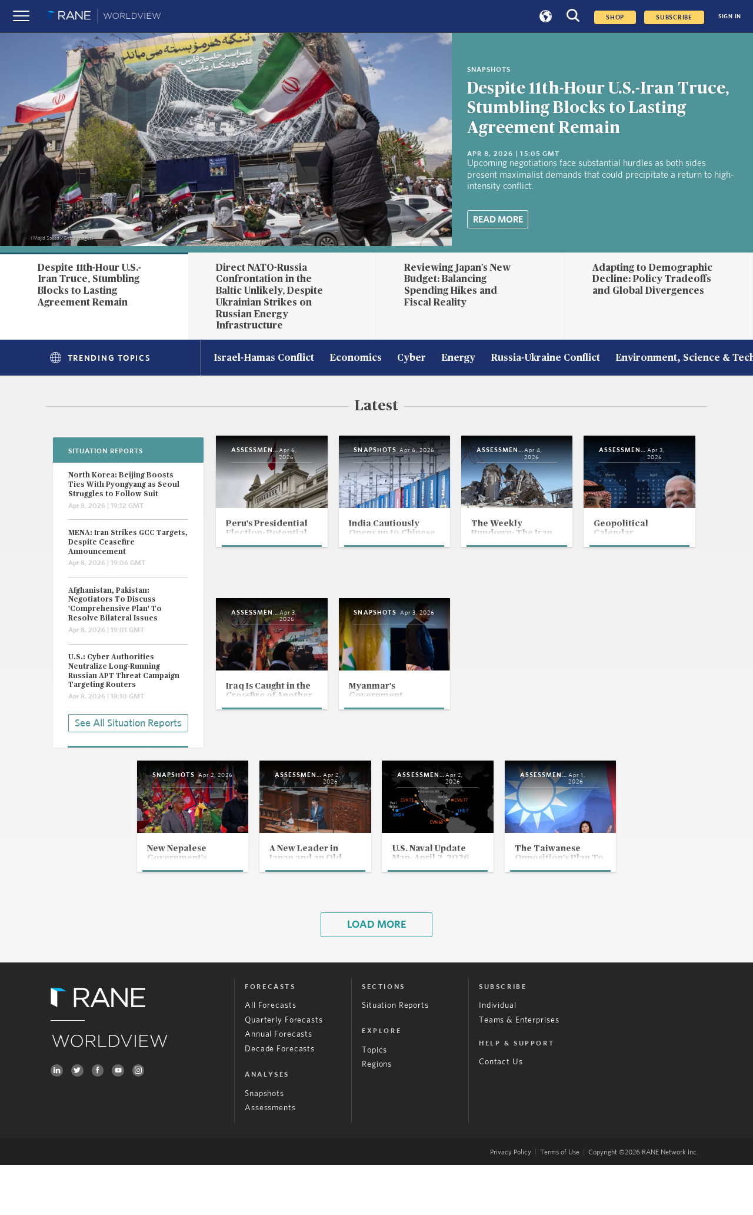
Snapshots (264, 1143)
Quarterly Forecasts (283, 1069)
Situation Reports (395, 1055)
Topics (374, 1100)
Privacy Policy (510, 1202)
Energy (458, 358)
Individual (498, 1055)
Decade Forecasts (280, 1099)
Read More (498, 219)
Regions (377, 1114)
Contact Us (501, 1112)
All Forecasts (270, 1055)
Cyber (411, 358)
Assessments (270, 1158)
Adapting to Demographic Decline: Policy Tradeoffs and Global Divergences (652, 279)
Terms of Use (559, 1202)
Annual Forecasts (278, 1084)
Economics (355, 358)
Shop (615, 17)
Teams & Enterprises (519, 1069)
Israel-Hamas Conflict (264, 358)
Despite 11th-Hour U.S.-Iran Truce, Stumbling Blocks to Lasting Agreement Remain (598, 108)
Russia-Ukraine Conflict (545, 358)
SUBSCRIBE (674, 17)
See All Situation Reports (128, 721)
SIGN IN (729, 16)
